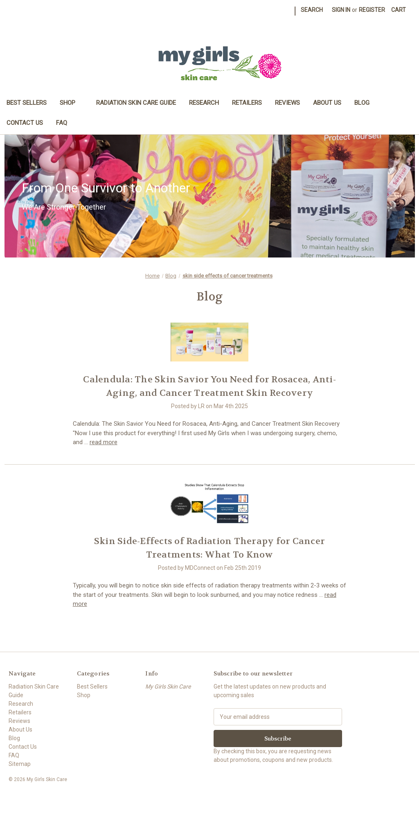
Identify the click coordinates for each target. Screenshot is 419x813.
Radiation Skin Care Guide (136, 102)
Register (372, 10)
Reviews (287, 102)
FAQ (61, 122)
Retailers (247, 102)
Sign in (341, 10)
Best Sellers (27, 102)
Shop (71, 102)
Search (312, 10)
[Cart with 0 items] (398, 10)
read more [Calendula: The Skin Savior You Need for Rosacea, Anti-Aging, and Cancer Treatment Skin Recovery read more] (103, 442)
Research (204, 102)
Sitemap (20, 764)
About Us (327, 102)
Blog (361, 102)
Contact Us (25, 122)
